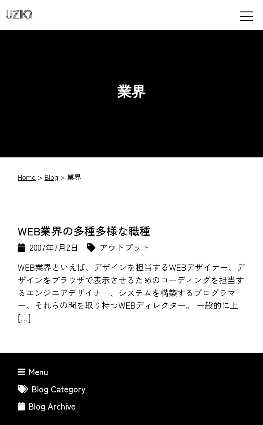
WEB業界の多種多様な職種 (84, 231)
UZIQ (19, 14)
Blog (51, 176)
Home (27, 176)
